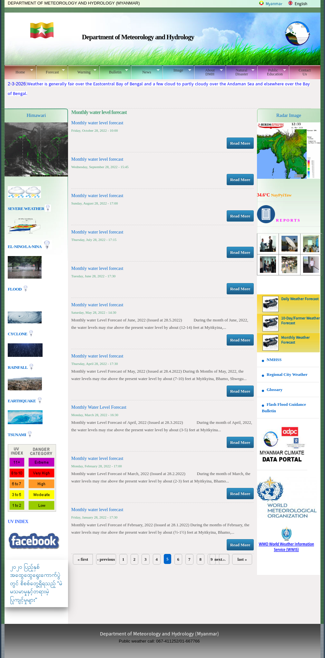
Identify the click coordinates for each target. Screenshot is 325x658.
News (145, 71)
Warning (82, 71)
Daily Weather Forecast (300, 299)
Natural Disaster (240, 72)
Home (19, 71)
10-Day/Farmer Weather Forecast (300, 321)
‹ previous (106, 559)
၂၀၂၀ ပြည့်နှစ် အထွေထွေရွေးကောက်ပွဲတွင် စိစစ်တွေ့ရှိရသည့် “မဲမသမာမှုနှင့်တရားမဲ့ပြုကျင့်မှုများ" (36, 583)
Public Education (271, 72)
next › (219, 559)
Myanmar (274, 4)
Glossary (274, 389)
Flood (15, 289)
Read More (240, 143)
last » (242, 559)
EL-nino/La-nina (24, 246)
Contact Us (304, 72)
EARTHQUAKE (22, 400)
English (301, 4)
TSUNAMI (17, 434)
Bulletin (113, 71)
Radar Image (288, 115)
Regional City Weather (287, 374)
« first (83, 559)
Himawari (36, 115)
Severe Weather (29, 208)
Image (176, 70)
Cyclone (18, 333)
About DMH (208, 72)
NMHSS (274, 359)
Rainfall (18, 367)
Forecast (50, 71)
